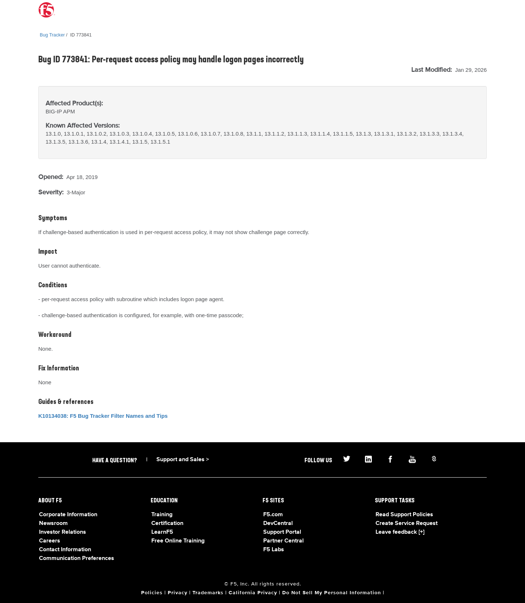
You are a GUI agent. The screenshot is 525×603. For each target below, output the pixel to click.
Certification (167, 523)
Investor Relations (62, 532)
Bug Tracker (52, 35)
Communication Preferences (76, 558)
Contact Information (65, 550)
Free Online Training (178, 541)
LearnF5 (162, 532)
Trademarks (207, 592)
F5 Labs (273, 550)
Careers (49, 541)
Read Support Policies (404, 515)
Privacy (177, 592)
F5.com (273, 515)
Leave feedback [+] (400, 532)
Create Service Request (407, 523)
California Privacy (253, 592)
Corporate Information (68, 515)
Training (161, 515)
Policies (152, 592)
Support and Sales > (182, 460)
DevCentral (278, 523)
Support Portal (282, 532)
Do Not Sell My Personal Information (331, 592)
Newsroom (53, 523)
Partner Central (283, 541)
